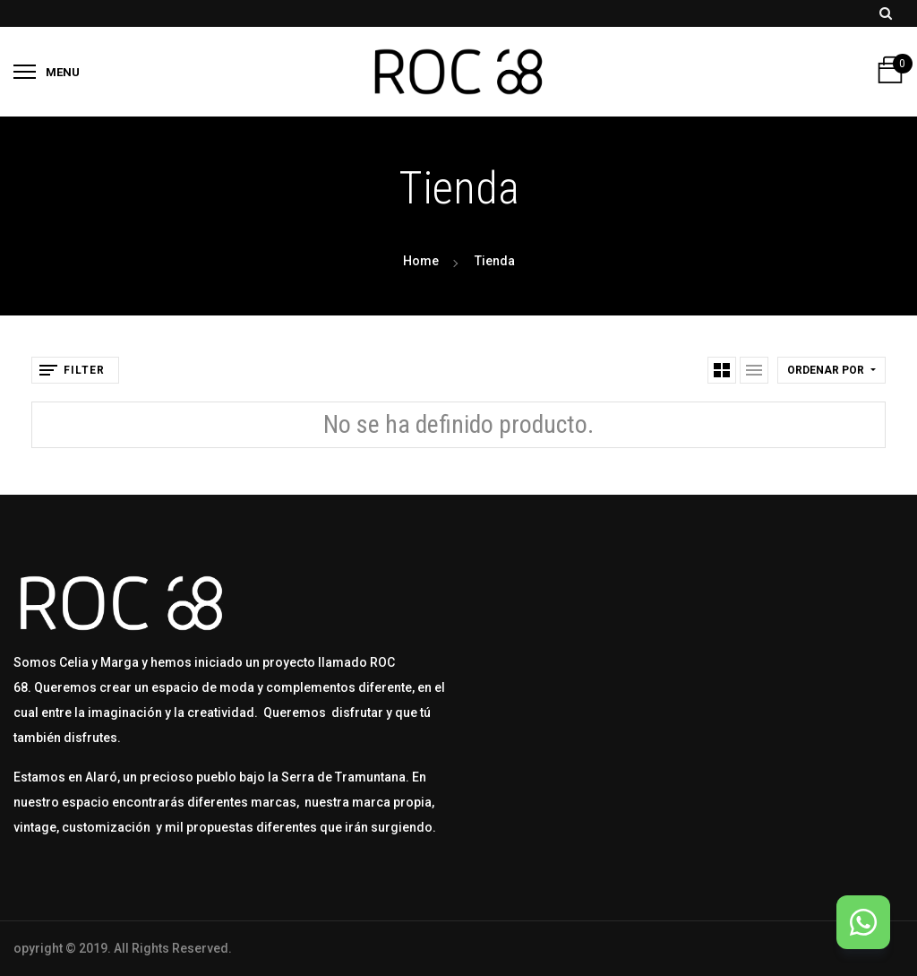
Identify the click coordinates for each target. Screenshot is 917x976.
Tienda (495, 261)
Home (421, 261)
